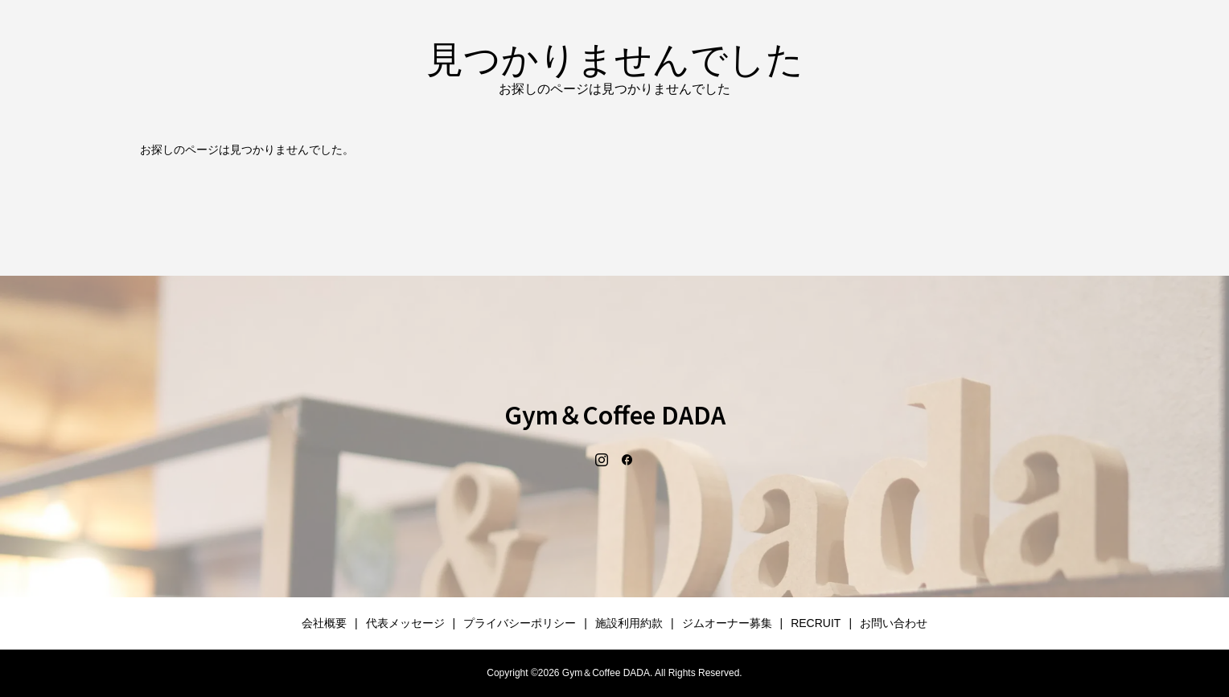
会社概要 (324, 623)
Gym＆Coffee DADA (614, 414)
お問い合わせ (893, 623)
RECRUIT (816, 623)
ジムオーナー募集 (727, 623)
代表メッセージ (405, 623)
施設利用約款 (629, 623)
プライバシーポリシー (519, 623)
